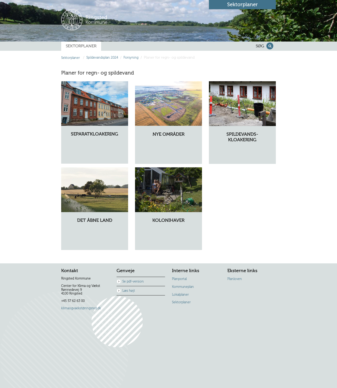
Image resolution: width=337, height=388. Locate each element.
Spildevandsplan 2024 (102, 58)
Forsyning (130, 58)
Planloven (234, 279)
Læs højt (128, 291)
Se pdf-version (133, 281)
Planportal (179, 279)
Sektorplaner (181, 302)
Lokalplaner (180, 295)
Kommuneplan (183, 287)
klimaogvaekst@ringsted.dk (81, 308)
